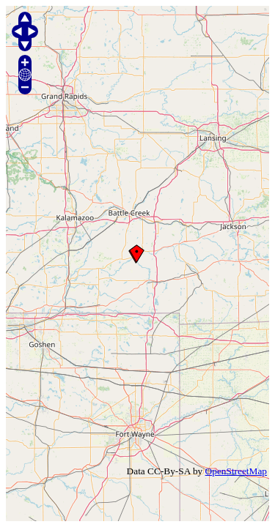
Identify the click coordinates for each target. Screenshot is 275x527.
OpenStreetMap (236, 471)
